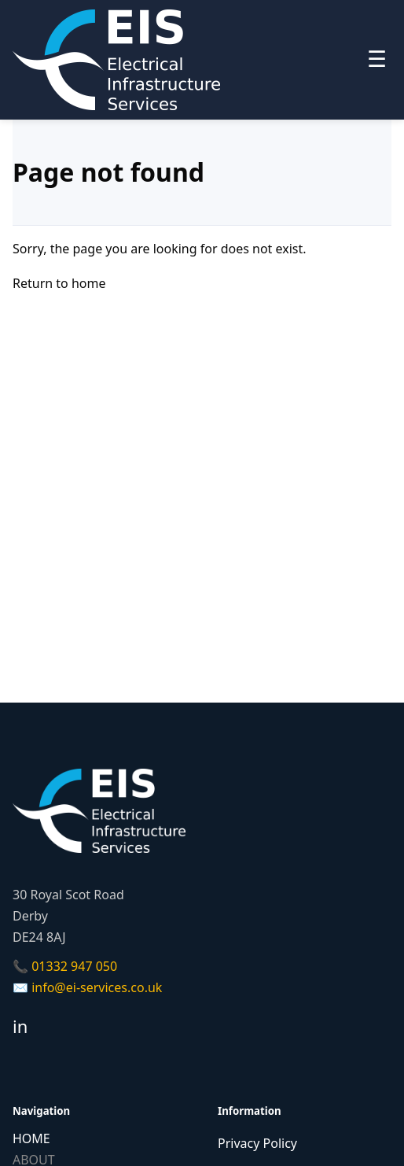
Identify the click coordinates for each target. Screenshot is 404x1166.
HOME (31, 1138)
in (20, 1026)
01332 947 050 (74, 966)
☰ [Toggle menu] (377, 59)
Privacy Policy (257, 1143)
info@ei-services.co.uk (96, 987)
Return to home (59, 283)
